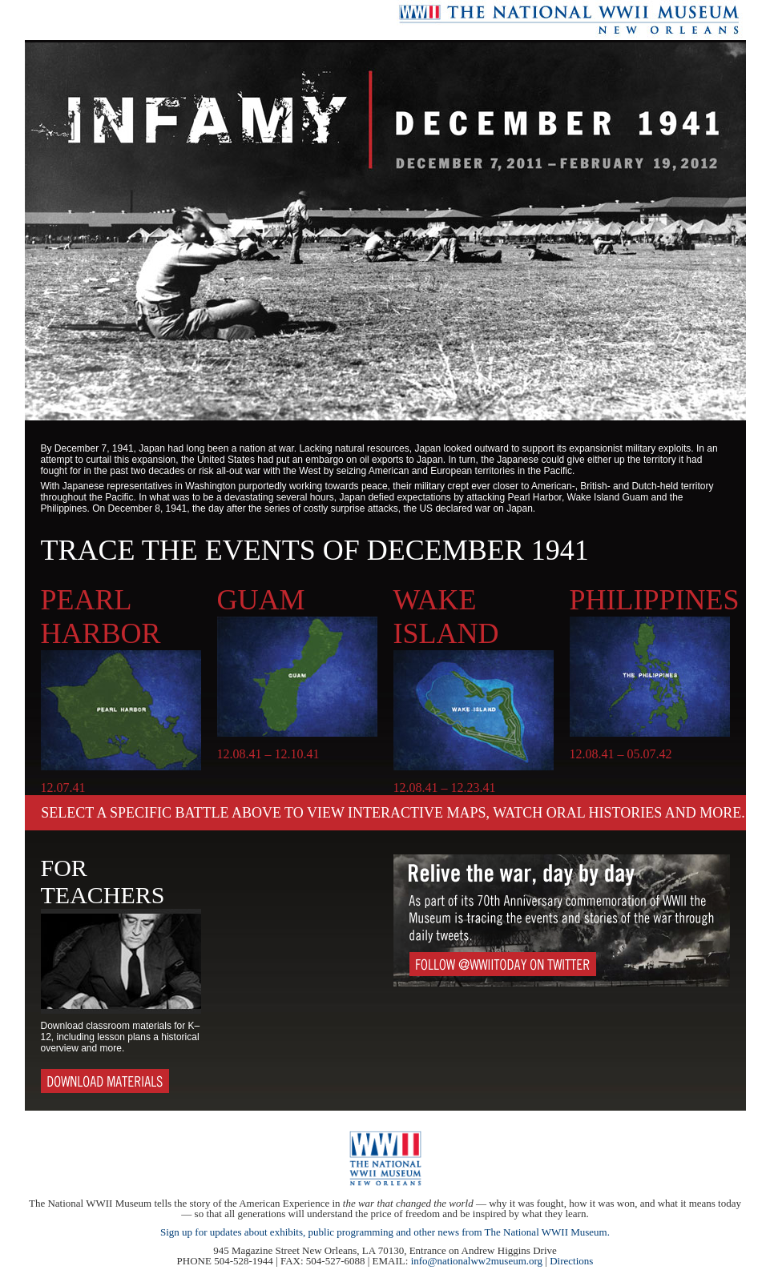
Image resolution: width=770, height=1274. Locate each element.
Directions (571, 1261)
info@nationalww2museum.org (476, 1261)
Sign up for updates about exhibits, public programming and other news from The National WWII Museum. (385, 1232)
